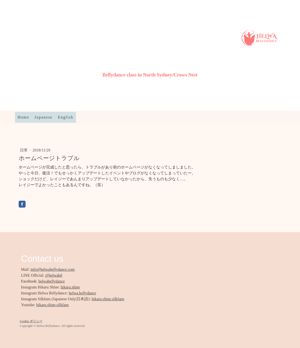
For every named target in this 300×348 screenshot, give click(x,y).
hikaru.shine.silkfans (108, 299)
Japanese (44, 117)
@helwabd (53, 275)
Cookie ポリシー (31, 321)
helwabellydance (51, 281)
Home (23, 117)
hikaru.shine (70, 287)
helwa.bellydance (82, 293)
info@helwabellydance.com (52, 269)
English (65, 117)
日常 (24, 150)
